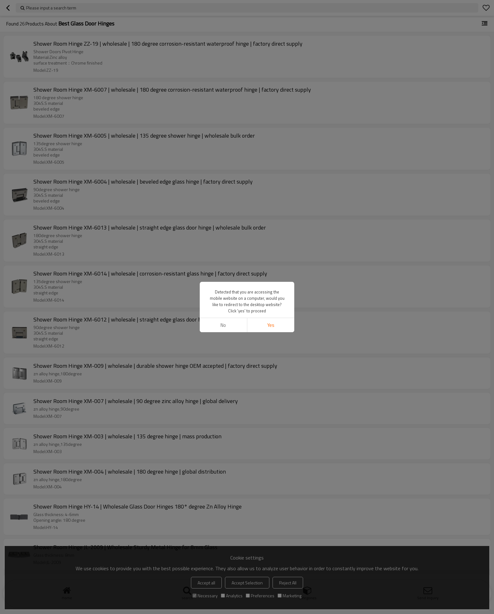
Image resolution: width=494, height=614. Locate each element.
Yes (270, 325)
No (223, 325)
